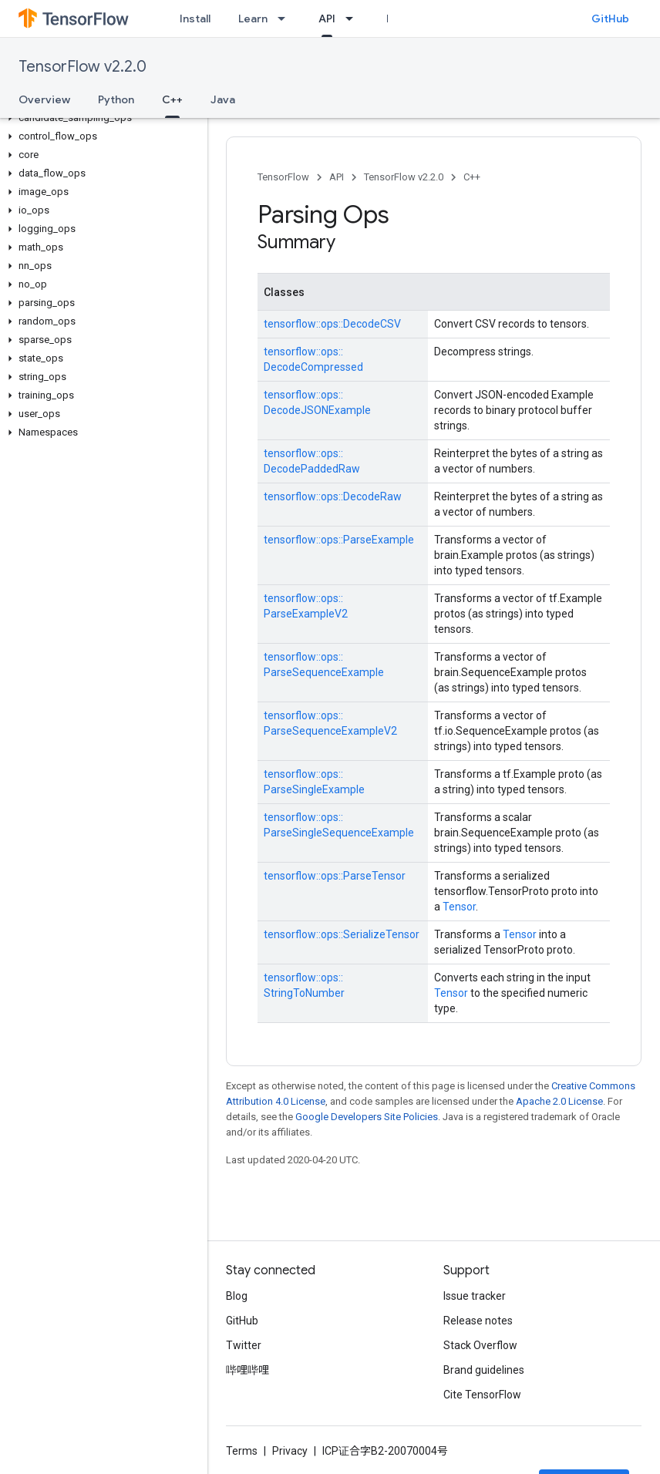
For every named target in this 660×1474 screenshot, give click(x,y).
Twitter (243, 1345)
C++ (471, 177)
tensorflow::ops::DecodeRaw (333, 496)
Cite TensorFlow (482, 1394)
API (336, 177)
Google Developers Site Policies (366, 1116)
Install (195, 18)
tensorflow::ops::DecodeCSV (332, 324)
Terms (242, 1451)
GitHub (610, 18)
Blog (237, 1296)
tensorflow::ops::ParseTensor (335, 876)
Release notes (478, 1320)
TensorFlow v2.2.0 (82, 66)
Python (116, 99)
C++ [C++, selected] (172, 99)
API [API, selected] (326, 18)
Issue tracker (474, 1296)
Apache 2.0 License (559, 1101)
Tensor (459, 906)
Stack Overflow (480, 1345)
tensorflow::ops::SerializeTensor (341, 934)
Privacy (290, 1451)
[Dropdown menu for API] (353, 18)
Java (222, 99)
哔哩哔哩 (247, 1370)
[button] (100, 118)
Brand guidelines (483, 1370)
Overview (44, 99)
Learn (253, 18)
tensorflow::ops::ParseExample (339, 539)
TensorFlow (283, 177)
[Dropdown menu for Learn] (286, 18)
